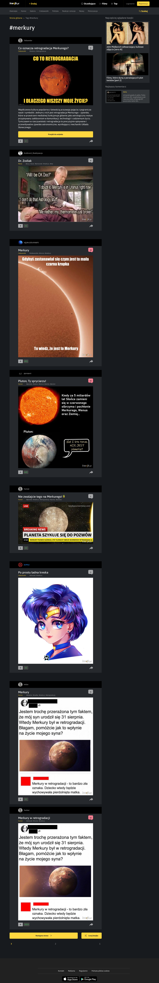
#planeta (29, 384)
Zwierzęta (13, 11)
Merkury (23, 250)
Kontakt (61, 971)
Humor (23, 11)
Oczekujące (90, 3)
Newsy (81, 11)
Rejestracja (143, 4)
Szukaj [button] (144, 11)
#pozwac (59, 499)
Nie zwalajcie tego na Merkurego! (41, 496)
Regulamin (83, 971)
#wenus (35, 384)
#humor (35, 821)
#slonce (41, 253)
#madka (35, 695)
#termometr (38, 164)
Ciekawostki (44, 11)
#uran (32, 164)
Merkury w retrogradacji (34, 818)
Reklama (71, 971)
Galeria (33, 11)
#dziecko (29, 695)
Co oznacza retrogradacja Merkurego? (43, 48)
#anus (28, 164)
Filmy (104, 3)
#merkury (33, 51)
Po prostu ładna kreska (33, 572)
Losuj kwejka (91, 936)
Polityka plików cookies (101, 971)
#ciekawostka (34, 253)
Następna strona (44, 936)
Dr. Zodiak (25, 160)
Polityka (55, 11)
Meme (20, 164)
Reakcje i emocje (69, 11)
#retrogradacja (41, 51)
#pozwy (52, 499)
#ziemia (46, 384)
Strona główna (16, 18)
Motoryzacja (93, 11)
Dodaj (34, 3)
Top (115, 3)
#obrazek (33, 575)
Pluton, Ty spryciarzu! (32, 381)
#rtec (51, 164)
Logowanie (130, 4)
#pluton (52, 384)
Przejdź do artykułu (55, 134)
